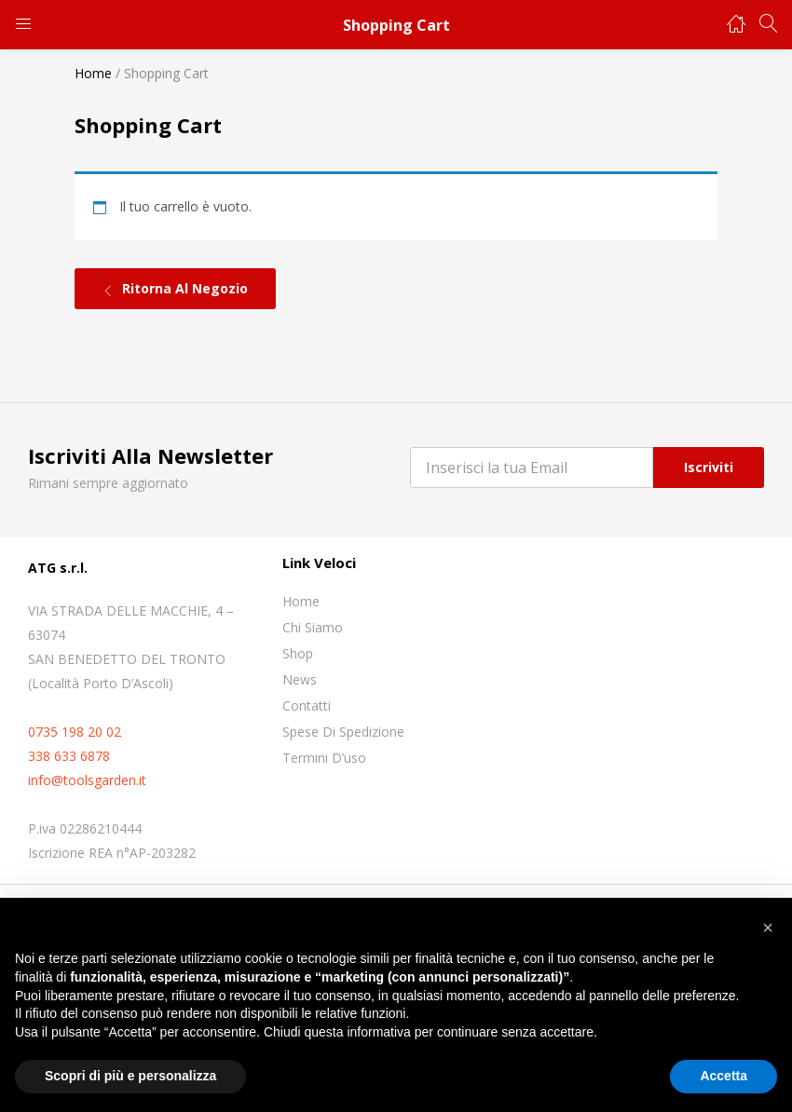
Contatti (306, 705)
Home (93, 73)
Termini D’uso (324, 757)
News (299, 679)
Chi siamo (312, 627)
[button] (768, 927)
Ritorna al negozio (183, 288)
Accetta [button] (723, 1075)
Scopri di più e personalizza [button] (130, 1075)
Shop (297, 653)
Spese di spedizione (343, 731)
